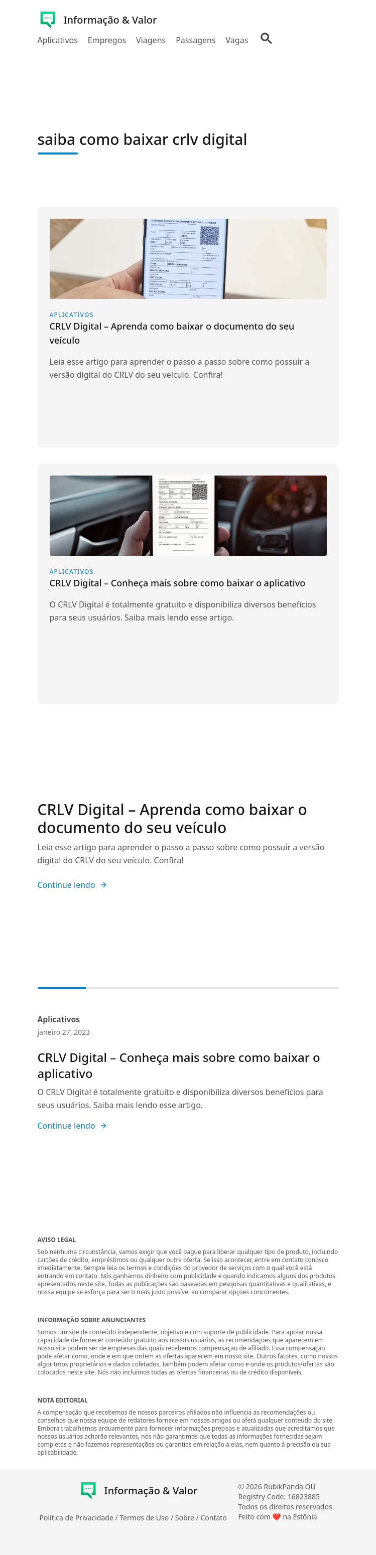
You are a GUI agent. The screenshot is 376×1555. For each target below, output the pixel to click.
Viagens (151, 40)
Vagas (237, 40)
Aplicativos (58, 40)
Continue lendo (72, 884)
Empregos (107, 40)
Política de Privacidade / (80, 1517)
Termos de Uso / (147, 1517)
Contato (213, 1517)
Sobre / (188, 1517)
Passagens (195, 40)
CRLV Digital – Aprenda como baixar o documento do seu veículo (172, 818)
